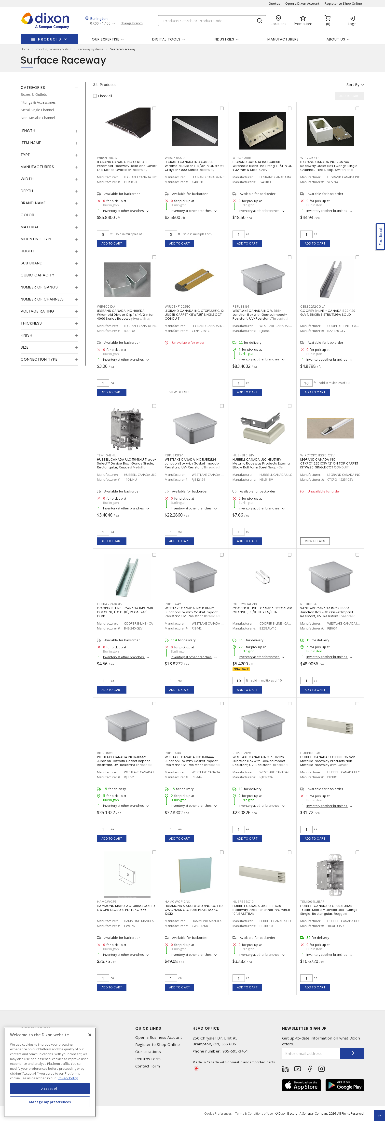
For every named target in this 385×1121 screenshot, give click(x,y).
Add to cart (111, 243)
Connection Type (39, 359)
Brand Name (33, 202)
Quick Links (148, 1028)
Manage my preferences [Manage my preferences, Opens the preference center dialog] (50, 1102)
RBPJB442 (173, 604)
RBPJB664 (308, 604)
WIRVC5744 (310, 158)
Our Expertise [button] (105, 39)
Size (24, 347)
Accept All (50, 1088)
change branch (132, 23)
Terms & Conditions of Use (254, 1113)
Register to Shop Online (343, 3)
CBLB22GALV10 (245, 604)
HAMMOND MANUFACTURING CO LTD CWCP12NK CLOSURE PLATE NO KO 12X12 (194, 910)
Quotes (274, 3)
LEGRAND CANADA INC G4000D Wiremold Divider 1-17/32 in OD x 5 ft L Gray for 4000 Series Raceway (195, 166)
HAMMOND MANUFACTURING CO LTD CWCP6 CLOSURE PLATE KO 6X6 (126, 908)
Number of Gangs (39, 287)
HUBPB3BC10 (243, 902)
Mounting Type (36, 239)
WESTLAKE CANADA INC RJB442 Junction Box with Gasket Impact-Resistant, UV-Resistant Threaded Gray (192, 614)
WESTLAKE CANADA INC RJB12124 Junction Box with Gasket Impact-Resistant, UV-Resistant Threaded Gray (192, 465)
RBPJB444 (173, 753)
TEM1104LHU (106, 455)
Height (28, 251)
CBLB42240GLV (110, 604)
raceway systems (90, 49)
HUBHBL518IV (243, 455)
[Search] (212, 20)
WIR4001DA (106, 306)
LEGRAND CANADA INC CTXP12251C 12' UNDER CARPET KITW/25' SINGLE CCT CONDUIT (194, 315)
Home (25, 49)
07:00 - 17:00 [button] (100, 23)
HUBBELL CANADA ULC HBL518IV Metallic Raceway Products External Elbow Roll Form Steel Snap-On (262, 463)
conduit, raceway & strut (53, 49)
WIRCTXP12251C (178, 306)
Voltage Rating (37, 311)
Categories (33, 87)
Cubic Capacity (38, 275)
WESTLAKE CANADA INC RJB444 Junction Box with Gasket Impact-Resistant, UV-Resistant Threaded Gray (192, 763)
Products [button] (49, 39)
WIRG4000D (175, 158)
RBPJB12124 (174, 455)
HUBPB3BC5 (310, 753)
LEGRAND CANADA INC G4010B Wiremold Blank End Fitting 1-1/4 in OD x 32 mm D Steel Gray (263, 166)
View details (179, 392)
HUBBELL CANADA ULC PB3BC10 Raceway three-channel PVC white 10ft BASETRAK (261, 910)
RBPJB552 (105, 753)
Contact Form (147, 1066)
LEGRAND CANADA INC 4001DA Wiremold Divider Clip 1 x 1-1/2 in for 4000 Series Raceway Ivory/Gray (125, 315)
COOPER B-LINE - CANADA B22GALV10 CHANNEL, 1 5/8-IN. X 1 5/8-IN (262, 610)
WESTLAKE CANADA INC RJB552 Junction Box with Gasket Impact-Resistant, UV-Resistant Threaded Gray (124, 763)
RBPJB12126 (242, 753)
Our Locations (148, 1051)
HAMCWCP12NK (177, 902)
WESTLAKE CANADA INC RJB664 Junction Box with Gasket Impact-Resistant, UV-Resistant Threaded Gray (328, 614)
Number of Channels (42, 299)
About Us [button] (336, 39)
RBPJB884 (241, 306)
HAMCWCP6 (107, 902)
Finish (26, 335)
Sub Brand (32, 263)
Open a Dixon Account (302, 3)
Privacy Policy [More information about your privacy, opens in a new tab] (68, 1078)
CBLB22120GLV (312, 306)
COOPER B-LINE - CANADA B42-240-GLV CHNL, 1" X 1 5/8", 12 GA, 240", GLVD (126, 612)
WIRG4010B (242, 158)
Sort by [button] (352, 84)
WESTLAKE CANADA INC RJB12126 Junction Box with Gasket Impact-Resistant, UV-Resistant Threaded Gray (260, 763)
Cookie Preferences (218, 1113)
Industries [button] (224, 39)
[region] (50, 1072)
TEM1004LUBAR (312, 902)
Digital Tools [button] (166, 39)
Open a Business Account (158, 1037)
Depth (27, 190)
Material (30, 227)
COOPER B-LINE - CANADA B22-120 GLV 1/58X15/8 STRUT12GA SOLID (328, 313)
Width (27, 178)
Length (28, 130)
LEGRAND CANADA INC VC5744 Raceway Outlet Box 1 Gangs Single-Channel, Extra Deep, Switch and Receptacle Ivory (329, 168)
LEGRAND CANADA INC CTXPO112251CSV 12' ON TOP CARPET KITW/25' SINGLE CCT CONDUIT (329, 463)
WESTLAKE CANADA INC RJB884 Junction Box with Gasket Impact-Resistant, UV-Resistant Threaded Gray (260, 317)
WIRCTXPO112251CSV (317, 455)
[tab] (49, 88)
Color (27, 215)
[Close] (89, 1034)
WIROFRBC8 (107, 158)
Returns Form (148, 1058)
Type (25, 154)
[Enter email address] (311, 1053)
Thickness (31, 323)
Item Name (31, 142)
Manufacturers (283, 39)
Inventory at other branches (124, 210)
